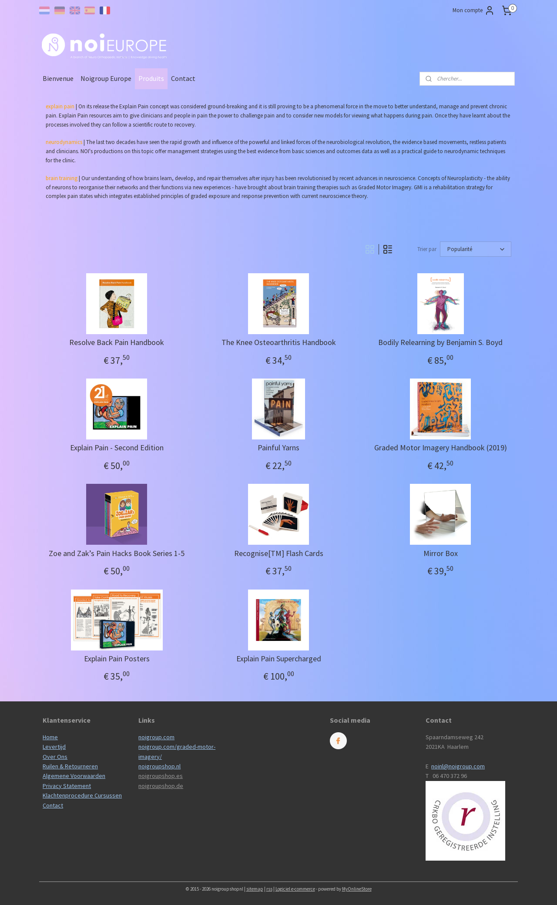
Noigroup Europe (106, 78)
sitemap (254, 889)
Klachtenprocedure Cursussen (82, 795)
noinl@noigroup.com (458, 766)
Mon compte (474, 10)
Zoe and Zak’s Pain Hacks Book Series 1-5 (117, 553)
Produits (151, 78)
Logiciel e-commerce (295, 889)
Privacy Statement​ (67, 786)
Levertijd (54, 747)
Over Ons (55, 757)
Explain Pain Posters (116, 659)
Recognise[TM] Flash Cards (278, 553)
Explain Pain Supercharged (278, 659)
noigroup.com (156, 737)
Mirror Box (440, 553)
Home (50, 737)
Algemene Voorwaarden (74, 776)
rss (269, 889)
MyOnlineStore (357, 889)
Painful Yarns (278, 447)
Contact (183, 78)
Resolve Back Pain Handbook (116, 342)
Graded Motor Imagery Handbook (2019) (440, 447)
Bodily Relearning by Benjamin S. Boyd (440, 342)
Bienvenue (58, 78)
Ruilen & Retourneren (70, 766)
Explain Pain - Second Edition (116, 447)
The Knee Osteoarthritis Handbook (278, 342)
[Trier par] (475, 249)
